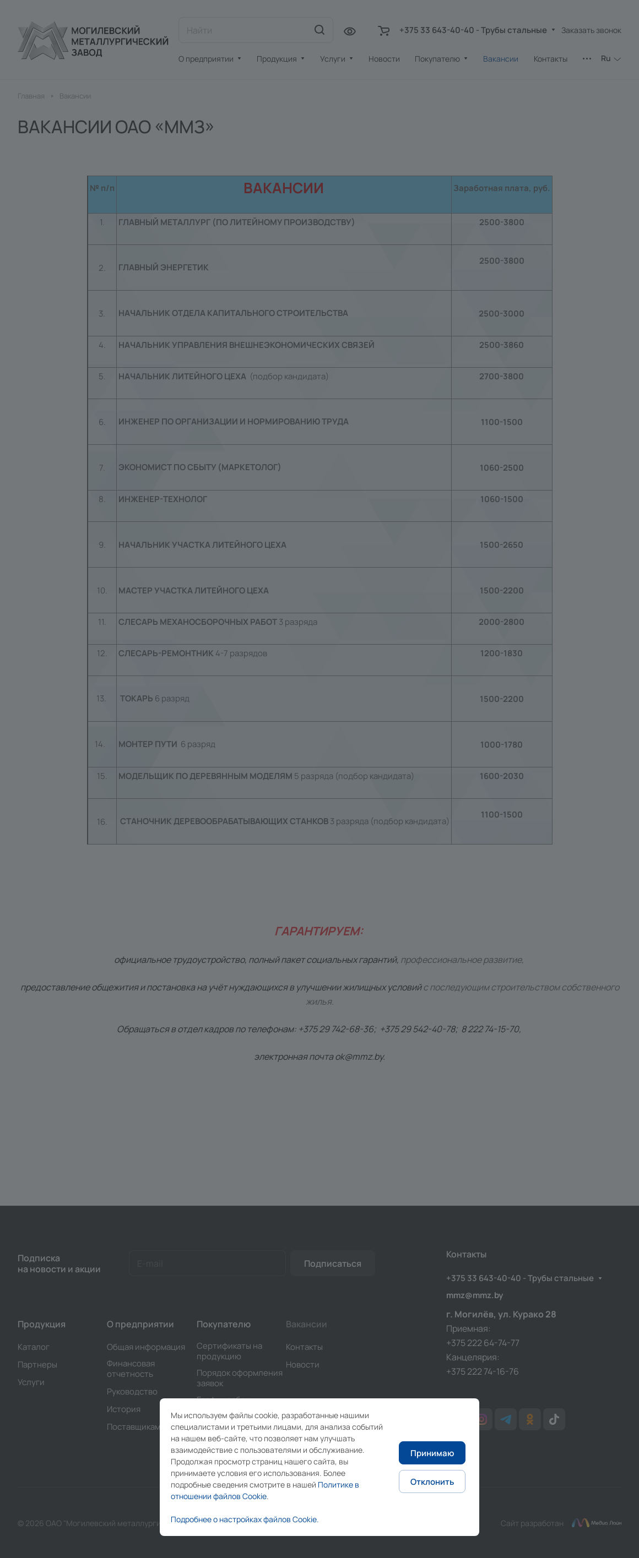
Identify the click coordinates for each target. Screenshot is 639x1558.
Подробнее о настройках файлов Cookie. (245, 1519)
